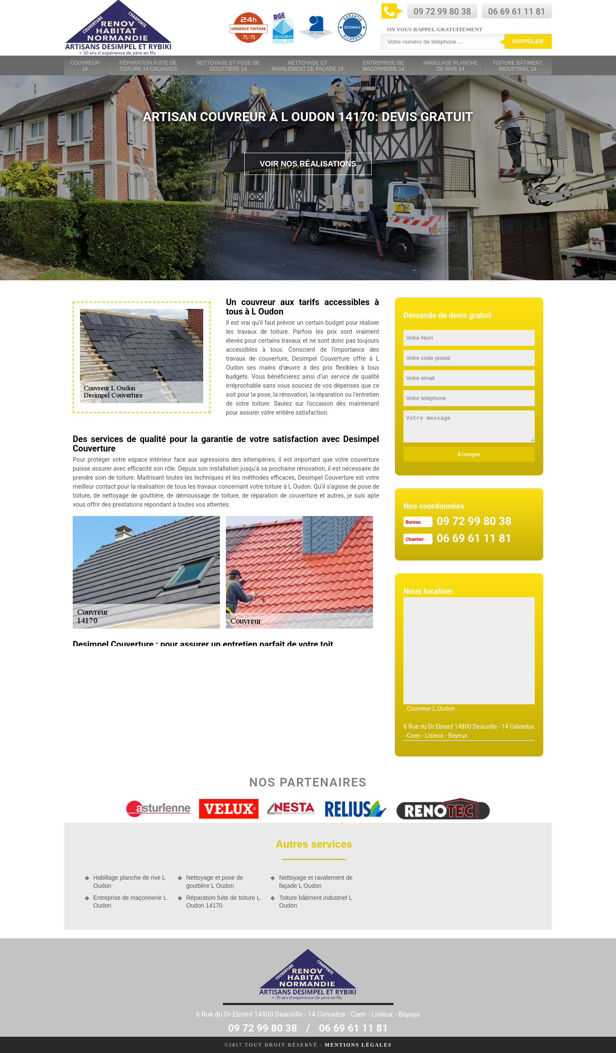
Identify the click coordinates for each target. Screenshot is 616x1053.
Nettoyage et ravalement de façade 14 (307, 66)
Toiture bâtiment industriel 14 (517, 66)
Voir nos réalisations (308, 164)
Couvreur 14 (85, 66)
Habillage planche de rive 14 (451, 66)
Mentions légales (358, 1045)
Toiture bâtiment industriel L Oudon (315, 901)
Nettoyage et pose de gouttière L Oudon (214, 881)
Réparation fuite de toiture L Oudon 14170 (223, 901)
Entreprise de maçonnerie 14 (383, 66)
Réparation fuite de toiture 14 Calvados (148, 66)
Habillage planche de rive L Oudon (129, 881)
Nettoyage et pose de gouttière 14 (228, 66)
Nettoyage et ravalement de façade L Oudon (315, 881)
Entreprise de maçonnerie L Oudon (129, 901)
